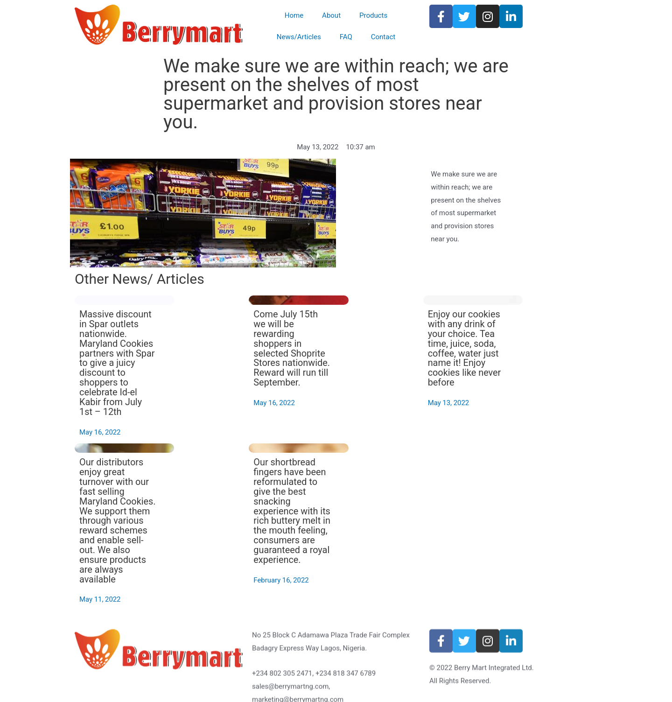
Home (294, 15)
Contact (383, 37)
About (331, 15)
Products (373, 15)
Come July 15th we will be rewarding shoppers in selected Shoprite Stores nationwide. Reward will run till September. (379, 355)
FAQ (346, 37)
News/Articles (299, 37)
